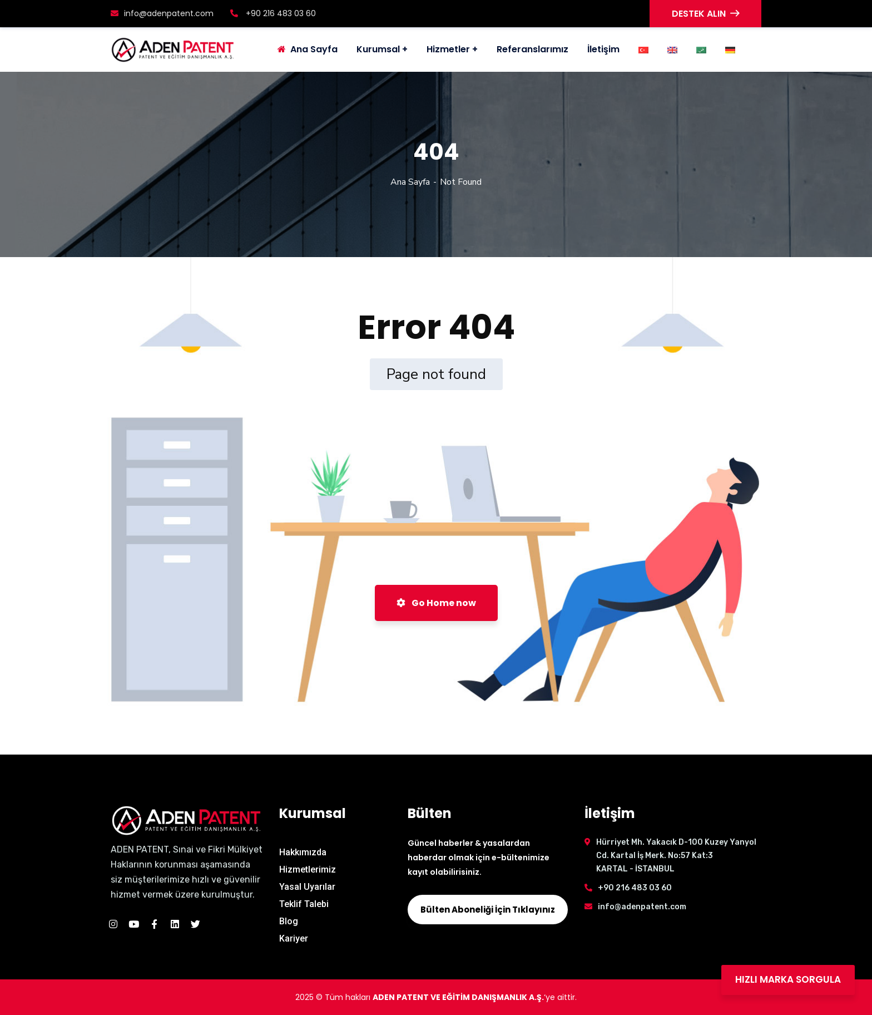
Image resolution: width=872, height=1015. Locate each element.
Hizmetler (448, 49)
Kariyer (293, 938)
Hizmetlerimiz (307, 869)
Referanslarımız (532, 49)
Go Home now (436, 603)
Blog (288, 921)
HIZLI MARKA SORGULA (788, 979)
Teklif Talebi (304, 904)
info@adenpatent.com (162, 13)
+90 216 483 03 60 (273, 13)
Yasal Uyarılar (307, 886)
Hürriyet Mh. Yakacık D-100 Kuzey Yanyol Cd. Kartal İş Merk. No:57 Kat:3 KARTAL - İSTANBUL (676, 855)
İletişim (603, 49)
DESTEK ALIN (705, 13)
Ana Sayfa (410, 182)
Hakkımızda (302, 852)
